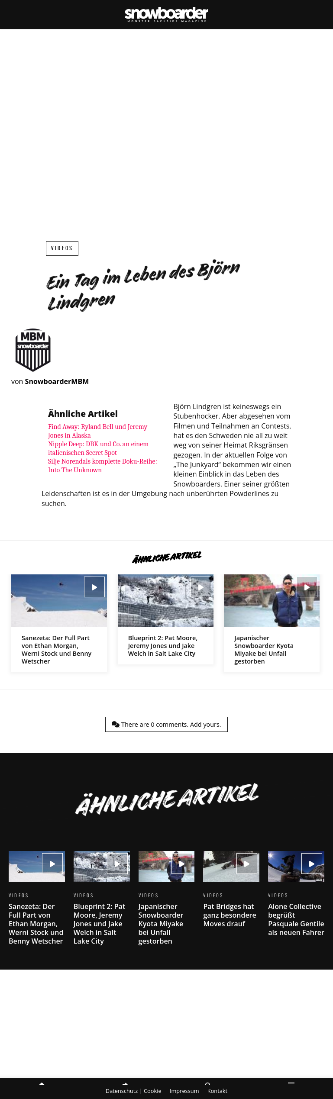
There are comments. (166, 724)
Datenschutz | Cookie (134, 1091)
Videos (62, 248)
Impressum (184, 1091)
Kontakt (217, 1091)
